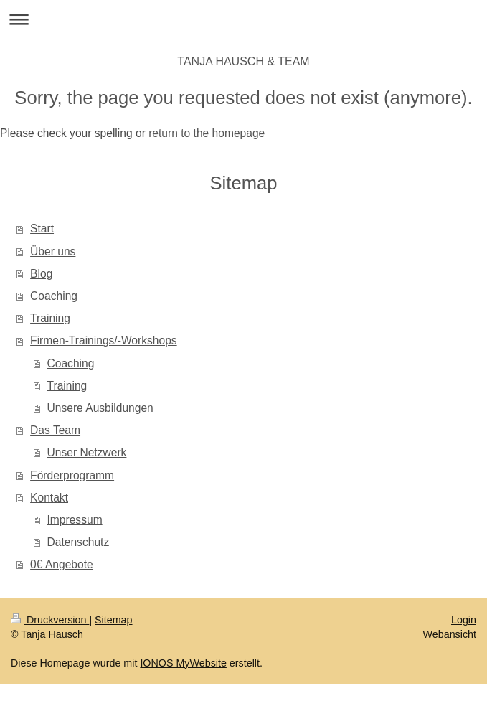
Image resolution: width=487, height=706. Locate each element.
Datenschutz (78, 542)
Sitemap (113, 620)
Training (50, 318)
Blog (41, 274)
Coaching (53, 296)
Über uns (52, 251)
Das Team (55, 430)
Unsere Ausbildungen (100, 408)
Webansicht (449, 634)
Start (42, 228)
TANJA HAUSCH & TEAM (243, 61)
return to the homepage (206, 133)
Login (463, 620)
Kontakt (49, 497)
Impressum (75, 520)
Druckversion (50, 620)
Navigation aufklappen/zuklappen (243, 19)
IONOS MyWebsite (183, 663)
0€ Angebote (61, 564)
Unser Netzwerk (87, 452)
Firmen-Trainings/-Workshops (103, 340)
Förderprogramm (72, 475)
